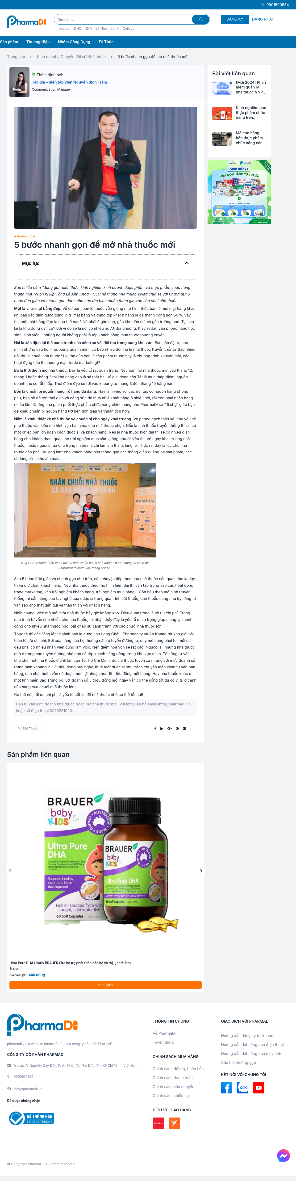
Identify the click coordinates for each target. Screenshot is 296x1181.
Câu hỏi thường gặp (238, 1062)
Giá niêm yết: (18, 975)
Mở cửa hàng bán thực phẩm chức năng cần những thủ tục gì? (249, 138)
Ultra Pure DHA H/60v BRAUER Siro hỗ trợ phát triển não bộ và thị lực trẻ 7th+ (70, 963)
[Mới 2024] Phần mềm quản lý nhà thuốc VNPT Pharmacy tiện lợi (251, 87)
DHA (88, 28)
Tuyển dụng (163, 1042)
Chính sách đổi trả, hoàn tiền (178, 1068)
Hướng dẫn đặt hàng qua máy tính (251, 1053)
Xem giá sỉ (106, 985)
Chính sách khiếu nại (171, 1095)
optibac (65, 28)
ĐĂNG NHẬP (263, 19)
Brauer (13, 968)
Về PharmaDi (164, 1033)
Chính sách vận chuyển (173, 1086)
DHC (77, 28)
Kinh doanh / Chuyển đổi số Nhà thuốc (71, 56)
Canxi (114, 28)
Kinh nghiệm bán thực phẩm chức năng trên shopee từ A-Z (251, 112)
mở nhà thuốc (28, 728)
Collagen (129, 28)
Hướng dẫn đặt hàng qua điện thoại (252, 1044)
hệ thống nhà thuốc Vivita (125, 294)
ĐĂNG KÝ (234, 19)
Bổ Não (101, 28)
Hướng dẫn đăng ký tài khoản (247, 1035)
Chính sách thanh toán (173, 1077)
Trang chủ (16, 56)
